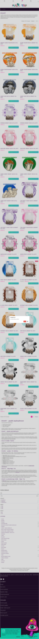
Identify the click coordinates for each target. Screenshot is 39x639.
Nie (27, 321)
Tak (25, 321)
